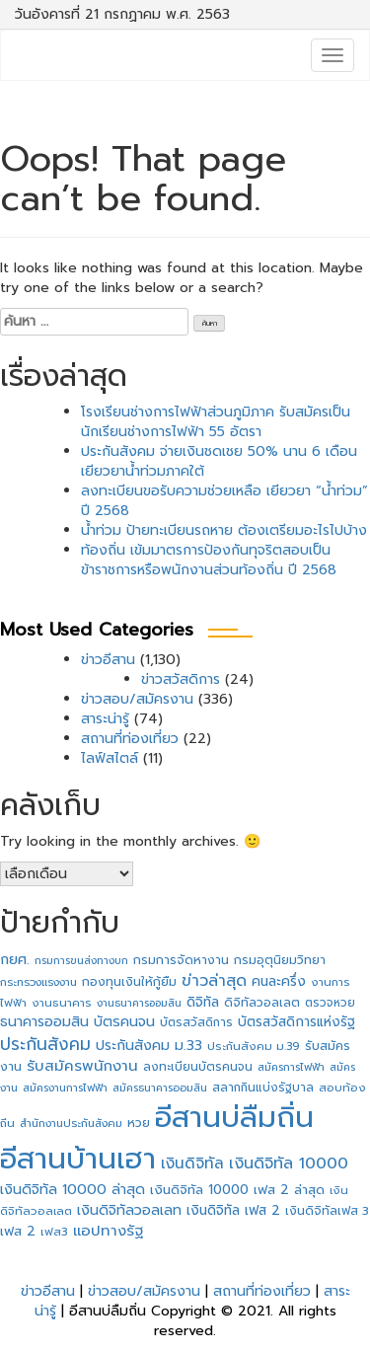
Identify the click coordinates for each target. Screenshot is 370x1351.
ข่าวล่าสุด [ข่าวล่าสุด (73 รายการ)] (214, 981)
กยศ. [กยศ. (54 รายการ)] (15, 959)
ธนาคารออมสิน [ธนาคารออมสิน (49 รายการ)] (44, 1022)
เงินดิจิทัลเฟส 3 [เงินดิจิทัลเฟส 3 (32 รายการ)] (327, 1211)
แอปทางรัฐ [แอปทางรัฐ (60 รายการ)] (108, 1230)
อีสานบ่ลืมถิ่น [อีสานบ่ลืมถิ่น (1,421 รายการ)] (234, 1117)
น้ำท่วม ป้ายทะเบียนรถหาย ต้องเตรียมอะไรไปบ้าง (224, 530)
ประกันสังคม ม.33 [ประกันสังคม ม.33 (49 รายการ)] (149, 1045)
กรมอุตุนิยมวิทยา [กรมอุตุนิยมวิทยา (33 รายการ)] (280, 960)
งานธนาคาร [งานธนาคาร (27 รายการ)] (62, 1003)
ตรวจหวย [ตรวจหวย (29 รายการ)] (330, 1003)
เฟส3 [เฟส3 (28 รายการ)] (54, 1231)
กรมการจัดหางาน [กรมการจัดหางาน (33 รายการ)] (181, 960)
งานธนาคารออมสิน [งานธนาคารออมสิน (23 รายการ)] (139, 1003)
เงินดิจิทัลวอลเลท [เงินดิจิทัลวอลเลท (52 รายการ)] (129, 1210)
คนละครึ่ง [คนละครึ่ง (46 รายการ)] (279, 981)
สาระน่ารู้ (105, 719)
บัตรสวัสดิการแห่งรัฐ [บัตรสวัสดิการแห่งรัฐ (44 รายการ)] (296, 1022)
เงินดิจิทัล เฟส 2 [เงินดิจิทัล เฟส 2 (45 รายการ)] (233, 1210)
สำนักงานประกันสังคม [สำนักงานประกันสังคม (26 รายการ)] (71, 1123)
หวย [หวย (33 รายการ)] (138, 1123)
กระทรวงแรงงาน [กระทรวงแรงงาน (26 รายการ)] (38, 982)
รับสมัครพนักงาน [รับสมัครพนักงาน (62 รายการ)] (82, 1066)
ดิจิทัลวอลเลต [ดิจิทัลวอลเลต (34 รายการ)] (262, 1003)
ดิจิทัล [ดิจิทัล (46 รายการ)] (202, 1002)
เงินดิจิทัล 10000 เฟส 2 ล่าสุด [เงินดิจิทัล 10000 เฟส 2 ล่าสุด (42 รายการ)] (237, 1190)
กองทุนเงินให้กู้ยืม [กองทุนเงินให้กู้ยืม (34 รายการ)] (129, 982)
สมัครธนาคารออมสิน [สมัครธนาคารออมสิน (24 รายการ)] (159, 1088)
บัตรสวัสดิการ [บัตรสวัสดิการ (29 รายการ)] (196, 1022)
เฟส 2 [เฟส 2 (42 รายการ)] (18, 1231)
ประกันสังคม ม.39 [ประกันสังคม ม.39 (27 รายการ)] (253, 1046)
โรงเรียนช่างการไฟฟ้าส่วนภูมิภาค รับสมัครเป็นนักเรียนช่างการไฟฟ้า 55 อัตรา (215, 422)
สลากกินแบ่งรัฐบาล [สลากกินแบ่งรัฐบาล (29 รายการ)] (263, 1087)
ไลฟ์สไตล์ (109, 758)
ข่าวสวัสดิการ (180, 679)
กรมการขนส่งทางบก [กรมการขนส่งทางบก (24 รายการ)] (81, 960)
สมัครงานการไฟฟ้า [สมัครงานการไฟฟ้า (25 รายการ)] (65, 1088)
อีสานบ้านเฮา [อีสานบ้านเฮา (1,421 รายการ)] (78, 1158)
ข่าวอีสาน (108, 659)
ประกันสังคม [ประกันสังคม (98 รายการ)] (45, 1044)
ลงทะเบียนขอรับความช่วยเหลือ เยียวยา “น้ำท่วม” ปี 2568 (224, 501)
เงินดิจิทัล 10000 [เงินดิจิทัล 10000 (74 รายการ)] (288, 1163)
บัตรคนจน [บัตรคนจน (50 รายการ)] (124, 1022)
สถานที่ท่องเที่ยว (130, 738)
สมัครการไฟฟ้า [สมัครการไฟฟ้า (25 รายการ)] (291, 1067)
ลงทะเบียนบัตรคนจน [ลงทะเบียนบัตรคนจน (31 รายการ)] (198, 1067)
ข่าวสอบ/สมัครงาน (137, 699)
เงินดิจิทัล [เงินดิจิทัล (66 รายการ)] (192, 1163)
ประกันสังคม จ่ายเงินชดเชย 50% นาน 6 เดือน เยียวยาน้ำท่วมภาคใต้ (219, 461)
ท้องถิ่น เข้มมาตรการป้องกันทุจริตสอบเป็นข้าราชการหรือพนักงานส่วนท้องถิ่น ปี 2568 (208, 560)
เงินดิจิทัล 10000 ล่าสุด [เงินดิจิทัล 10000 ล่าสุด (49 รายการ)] (72, 1189)
